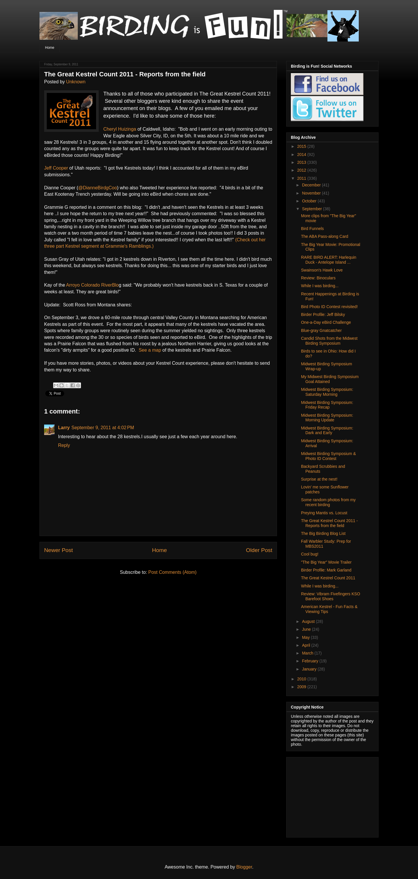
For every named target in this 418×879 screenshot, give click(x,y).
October (310, 201)
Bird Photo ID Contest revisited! (329, 306)
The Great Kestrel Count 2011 (328, 578)
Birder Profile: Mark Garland (326, 570)
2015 (302, 146)
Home (49, 48)
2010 (302, 679)
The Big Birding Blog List (323, 533)
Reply (64, 445)
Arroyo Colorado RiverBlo (92, 285)
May (306, 637)
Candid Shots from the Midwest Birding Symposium (329, 341)
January (310, 669)
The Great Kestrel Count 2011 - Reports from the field (329, 523)
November (312, 193)
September (312, 208)
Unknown (76, 81)
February (310, 661)
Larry (64, 427)
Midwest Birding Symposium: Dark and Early (327, 430)
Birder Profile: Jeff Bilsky (323, 314)
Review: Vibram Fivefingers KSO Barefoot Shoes (330, 596)
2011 (302, 178)
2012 (302, 170)
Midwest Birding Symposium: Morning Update (327, 418)
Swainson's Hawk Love (322, 270)
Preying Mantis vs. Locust (324, 512)
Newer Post (58, 550)
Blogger (244, 866)
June (307, 629)
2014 (302, 154)
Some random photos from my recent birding (328, 502)
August (309, 621)
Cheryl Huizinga (119, 129)
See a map (150, 350)
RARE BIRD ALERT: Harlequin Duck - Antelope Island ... (328, 260)
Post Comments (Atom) (172, 572)
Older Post (259, 550)
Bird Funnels (312, 228)
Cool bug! (309, 554)
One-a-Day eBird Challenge (326, 322)
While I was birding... (319, 285)
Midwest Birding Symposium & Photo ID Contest (328, 456)
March (308, 653)
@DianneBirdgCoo (97, 187)
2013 (302, 162)
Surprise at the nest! (319, 479)
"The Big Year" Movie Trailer (326, 562)
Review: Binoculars (318, 278)
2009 (302, 686)
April (306, 645)
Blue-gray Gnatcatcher (321, 330)
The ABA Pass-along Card (324, 236)
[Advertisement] (327, 795)
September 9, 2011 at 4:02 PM (102, 427)
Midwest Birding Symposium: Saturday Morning (327, 392)
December (312, 185)
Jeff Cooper (56, 168)
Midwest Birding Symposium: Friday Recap (327, 405)
